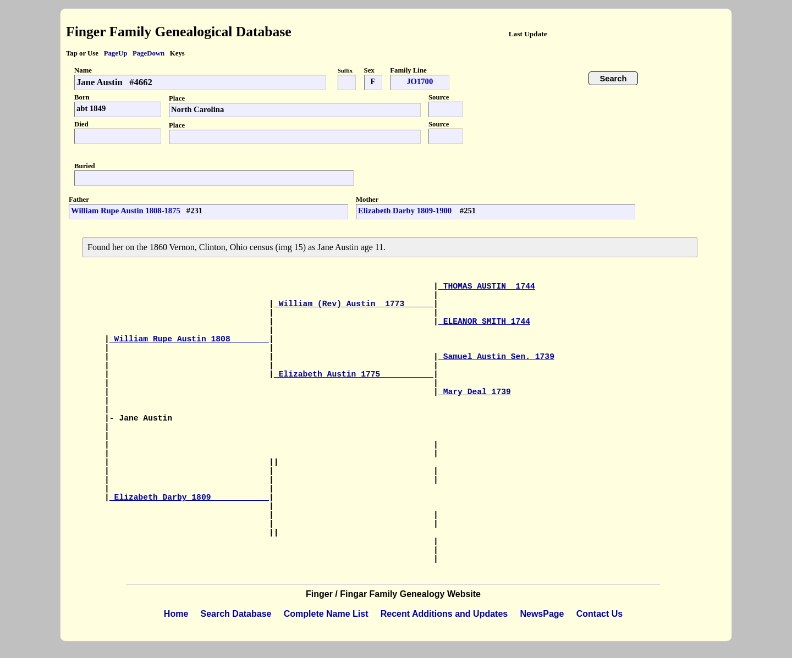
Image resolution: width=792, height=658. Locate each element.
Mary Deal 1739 (474, 392)
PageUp (116, 53)
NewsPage (542, 613)
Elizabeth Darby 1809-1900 (406, 210)
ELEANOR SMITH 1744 (484, 321)
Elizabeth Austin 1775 (353, 374)
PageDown (148, 53)
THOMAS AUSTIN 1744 (486, 286)
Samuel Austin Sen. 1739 (496, 356)
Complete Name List (326, 613)
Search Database (236, 613)
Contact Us (599, 613)
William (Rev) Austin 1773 (353, 304)
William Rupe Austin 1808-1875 (125, 210)
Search (613, 78)
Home (176, 613)
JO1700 (419, 81)
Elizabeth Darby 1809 (189, 497)
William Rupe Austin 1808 (189, 339)
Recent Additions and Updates (444, 613)
